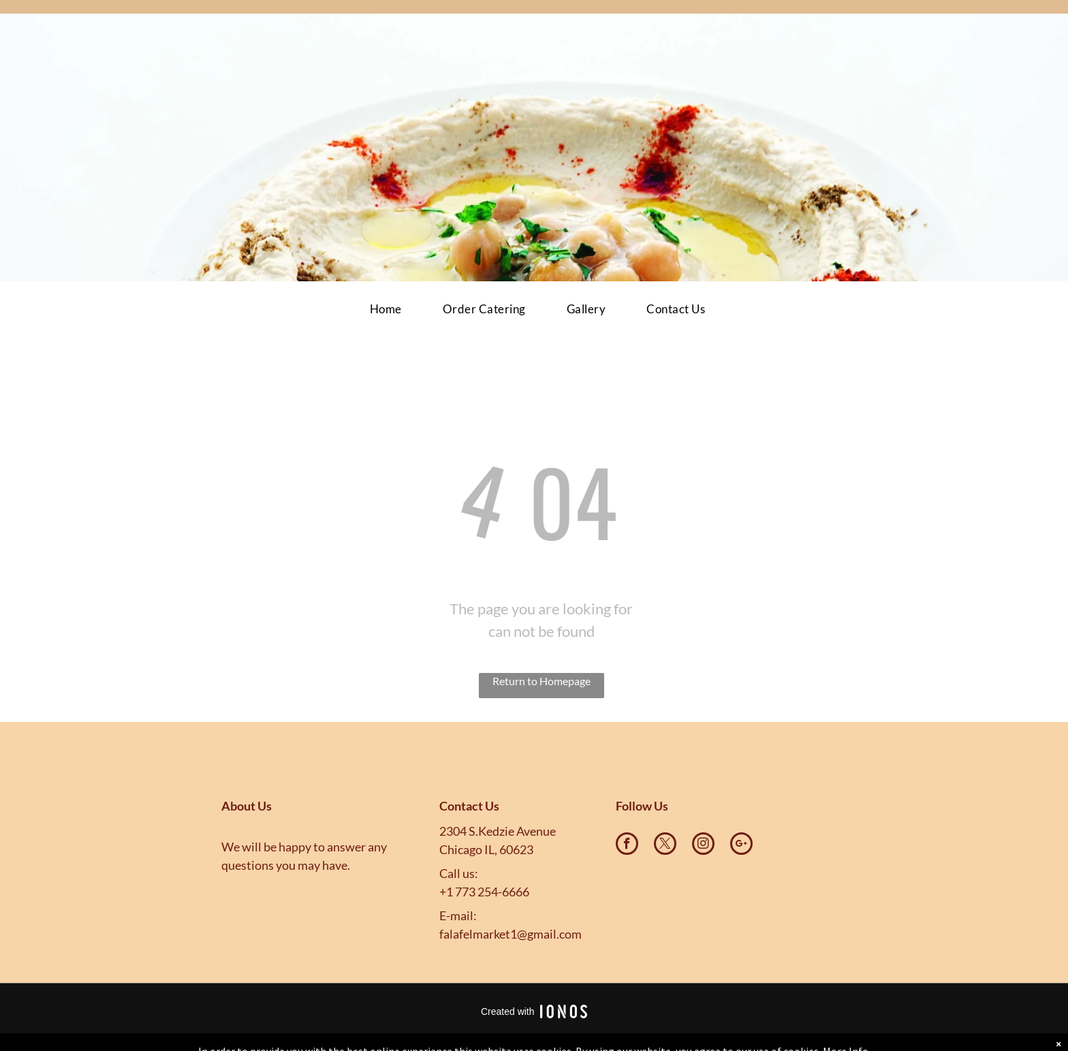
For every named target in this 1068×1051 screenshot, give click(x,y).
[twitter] (665, 845)
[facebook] (627, 845)
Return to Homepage (541, 680)
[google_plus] (741, 845)
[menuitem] (385, 309)
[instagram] (703, 845)
